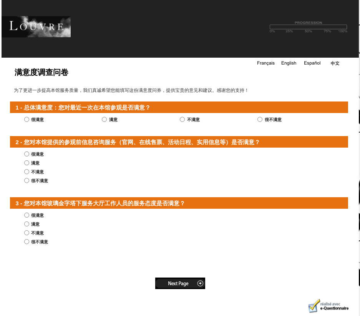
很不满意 (273, 119)
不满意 (193, 119)
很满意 (37, 119)
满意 (113, 119)
